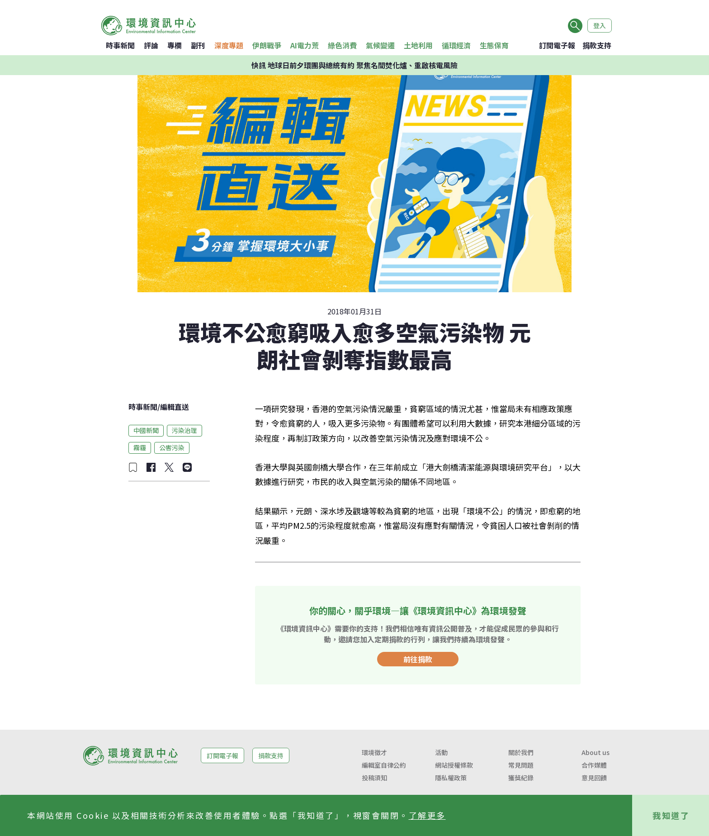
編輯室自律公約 (384, 765)
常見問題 (521, 765)
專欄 (174, 45)
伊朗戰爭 (266, 45)
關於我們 (521, 752)
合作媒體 (594, 765)
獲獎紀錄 (521, 777)
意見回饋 (594, 777)
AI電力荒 (304, 45)
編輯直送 (174, 406)
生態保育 (494, 45)
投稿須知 (374, 777)
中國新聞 (146, 430)
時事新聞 (120, 45)
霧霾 (139, 447)
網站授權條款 (454, 765)
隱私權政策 (451, 777)
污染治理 (184, 430)
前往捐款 (417, 659)
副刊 (198, 45)
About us (595, 752)
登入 (599, 25)
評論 (151, 45)
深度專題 (228, 45)
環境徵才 (374, 752)
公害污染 (171, 447)
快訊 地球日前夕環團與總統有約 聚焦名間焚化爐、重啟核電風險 (354, 65)
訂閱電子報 (557, 45)
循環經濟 (456, 45)
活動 (441, 752)
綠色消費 (342, 45)
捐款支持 (596, 45)
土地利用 (418, 45)
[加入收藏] (132, 467)
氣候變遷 (380, 45)
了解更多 (427, 815)
